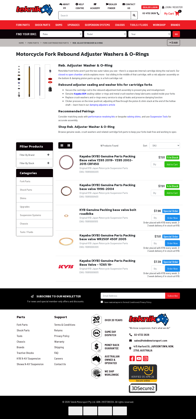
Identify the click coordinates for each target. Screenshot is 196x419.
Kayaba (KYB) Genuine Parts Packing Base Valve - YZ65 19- (107, 262)
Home (21, 43)
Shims (23, 198)
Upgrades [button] (73, 24)
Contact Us (60, 364)
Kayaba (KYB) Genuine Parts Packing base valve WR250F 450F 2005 (107, 237)
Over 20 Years (113, 320)
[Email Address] (133, 296)
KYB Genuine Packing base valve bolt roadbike (107, 211)
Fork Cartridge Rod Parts (56, 43)
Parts (21, 317)
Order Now (172, 217)
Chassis (24, 223)
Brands (20, 347)
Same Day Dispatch (110, 333)
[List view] (68, 145)
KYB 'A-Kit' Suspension (29, 358)
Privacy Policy (145, 302)
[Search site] (134, 15)
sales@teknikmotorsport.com (150, 340)
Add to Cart (172, 164)
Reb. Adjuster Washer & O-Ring (88, 43)
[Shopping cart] (172, 13)
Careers (58, 358)
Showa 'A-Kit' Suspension (30, 364)
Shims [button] (58, 24)
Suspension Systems (30, 215)
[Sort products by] (164, 145)
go (176, 34)
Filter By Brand (34, 155)
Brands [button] (175, 24)
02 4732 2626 (150, 13)
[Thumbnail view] (61, 145)
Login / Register (172, 7)
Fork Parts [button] (23, 24)
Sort (145, 145)
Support (60, 317)
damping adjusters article (102, 104)
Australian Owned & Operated (112, 360)
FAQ (56, 352)
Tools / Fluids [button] (139, 24)
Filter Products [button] (31, 146)
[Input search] (94, 15)
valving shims (134, 116)
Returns (58, 330)
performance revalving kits (101, 116)
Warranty (59, 341)
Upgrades (25, 206)
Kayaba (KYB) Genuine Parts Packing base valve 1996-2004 (107, 187)
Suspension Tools (159, 116)
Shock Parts (26, 189)
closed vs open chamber (70, 74)
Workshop (159, 24)
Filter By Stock (34, 163)
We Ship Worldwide (112, 373)
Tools (19, 335)
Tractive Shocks (25, 352)
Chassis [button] (120, 24)
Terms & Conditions (130, 302)
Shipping (59, 347)
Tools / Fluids (26, 231)
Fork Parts (33, 43)
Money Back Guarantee (112, 346)
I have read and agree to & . (126, 302)
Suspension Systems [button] (97, 24)
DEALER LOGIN (150, 7)
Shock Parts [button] (42, 24)
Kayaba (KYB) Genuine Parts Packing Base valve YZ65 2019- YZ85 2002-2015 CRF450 (107, 160)
